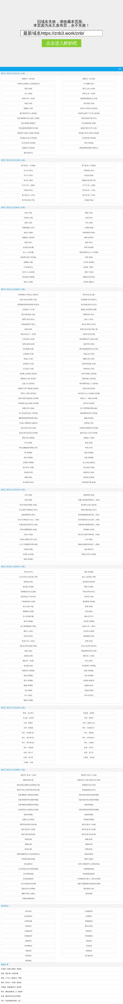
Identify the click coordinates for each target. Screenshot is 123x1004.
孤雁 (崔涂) (28, 477)
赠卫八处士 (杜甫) (89, 88)
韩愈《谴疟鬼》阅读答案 (9, 973)
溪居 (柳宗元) (28, 153)
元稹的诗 (28, 951)
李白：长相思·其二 (28, 733)
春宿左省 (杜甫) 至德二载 (89, 329)
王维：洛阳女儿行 (89, 723)
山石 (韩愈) (89, 539)
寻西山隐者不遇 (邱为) (89, 118)
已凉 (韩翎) (28, 690)
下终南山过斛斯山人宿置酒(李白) (28, 84)
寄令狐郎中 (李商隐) (89, 666)
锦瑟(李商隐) (88, 814)
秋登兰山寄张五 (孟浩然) (89, 108)
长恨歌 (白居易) (28, 554)
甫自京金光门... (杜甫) (28, 334)
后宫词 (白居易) (88, 631)
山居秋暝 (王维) (28, 354)
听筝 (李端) (89, 257)
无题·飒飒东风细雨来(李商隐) (28, 805)
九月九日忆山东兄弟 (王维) (28, 577)
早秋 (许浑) (89, 448)
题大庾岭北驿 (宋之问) (89, 304)
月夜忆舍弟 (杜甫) (89, 334)
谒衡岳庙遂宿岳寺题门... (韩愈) (89, 544)
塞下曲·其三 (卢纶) (88, 195)
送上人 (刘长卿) (28, 252)
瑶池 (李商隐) (28, 675)
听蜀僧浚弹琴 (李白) (28, 324)
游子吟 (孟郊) (28, 180)
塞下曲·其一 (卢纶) (88, 190)
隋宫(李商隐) (28, 814)
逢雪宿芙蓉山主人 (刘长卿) (88, 252)
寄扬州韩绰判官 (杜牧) (89, 651)
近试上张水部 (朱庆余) (89, 646)
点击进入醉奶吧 (61, 43)
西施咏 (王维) (28, 108)
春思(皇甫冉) (88, 854)
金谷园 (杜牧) (28, 666)
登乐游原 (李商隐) (28, 277)
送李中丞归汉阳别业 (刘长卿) (28, 398)
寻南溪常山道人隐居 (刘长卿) (28, 403)
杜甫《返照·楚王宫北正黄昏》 (11, 996)
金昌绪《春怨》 (88, 267)
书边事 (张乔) (28, 472)
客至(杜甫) (28, 849)
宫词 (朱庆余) (28, 636)
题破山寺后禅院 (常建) (89, 309)
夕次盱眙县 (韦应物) (28, 143)
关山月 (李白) (28, 170)
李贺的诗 (28, 956)
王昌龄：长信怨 (88, 757)
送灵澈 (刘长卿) (28, 247)
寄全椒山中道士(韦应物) (28, 138)
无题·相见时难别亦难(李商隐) (89, 795)
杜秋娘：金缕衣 (88, 713)
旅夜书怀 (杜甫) (88, 344)
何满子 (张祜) (89, 272)
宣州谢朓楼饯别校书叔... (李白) (89, 515)
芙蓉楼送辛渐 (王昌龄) (28, 591)
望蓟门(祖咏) (88, 859)
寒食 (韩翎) (89, 606)
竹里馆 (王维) (28, 218)
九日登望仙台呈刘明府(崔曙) (28, 869)
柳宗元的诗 (89, 926)
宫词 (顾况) (89, 611)
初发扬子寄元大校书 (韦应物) (89, 133)
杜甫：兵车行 (89, 747)
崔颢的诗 (28, 941)
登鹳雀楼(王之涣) (28, 227)
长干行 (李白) (28, 175)
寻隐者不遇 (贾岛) (89, 277)
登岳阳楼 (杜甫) (28, 349)
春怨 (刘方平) (89, 616)
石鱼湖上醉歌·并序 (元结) (28, 539)
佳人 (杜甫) (28, 93)
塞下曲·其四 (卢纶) (28, 200)
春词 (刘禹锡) (28, 621)
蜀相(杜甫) (89, 844)
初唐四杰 (89, 951)
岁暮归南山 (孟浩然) (89, 378)
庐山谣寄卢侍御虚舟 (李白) (28, 510)
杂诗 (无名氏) (89, 695)
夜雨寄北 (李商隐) (28, 670)
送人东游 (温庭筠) (89, 462)
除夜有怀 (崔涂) (88, 472)
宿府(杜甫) (28, 839)
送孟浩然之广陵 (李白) (28, 596)
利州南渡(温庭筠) (89, 874)
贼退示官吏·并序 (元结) (89, 128)
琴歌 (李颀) (28, 500)
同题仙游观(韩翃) (28, 898)
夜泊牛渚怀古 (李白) (89, 324)
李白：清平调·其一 (88, 738)
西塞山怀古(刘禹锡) (28, 888)
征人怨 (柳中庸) (28, 616)
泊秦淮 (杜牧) (28, 656)
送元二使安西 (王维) (89, 577)
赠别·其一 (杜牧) (28, 661)
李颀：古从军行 (28, 713)
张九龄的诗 (89, 956)
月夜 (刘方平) (28, 572)
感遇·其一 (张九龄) (28, 79)
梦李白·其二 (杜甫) (28, 98)
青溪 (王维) (28, 103)
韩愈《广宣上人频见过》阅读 (11, 978)
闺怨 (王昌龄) (89, 587)
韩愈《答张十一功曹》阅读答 (11, 982)
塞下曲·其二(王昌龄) (89, 165)
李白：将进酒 (28, 747)
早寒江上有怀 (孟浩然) (28, 393)
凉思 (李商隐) (89, 457)
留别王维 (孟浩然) (89, 388)
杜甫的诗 (89, 916)
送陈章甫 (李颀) (88, 495)
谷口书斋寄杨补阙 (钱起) (89, 408)
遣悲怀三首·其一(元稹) (28, 775)
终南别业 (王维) (88, 369)
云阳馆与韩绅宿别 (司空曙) (88, 428)
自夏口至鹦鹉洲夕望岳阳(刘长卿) (88, 884)
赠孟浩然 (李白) (88, 314)
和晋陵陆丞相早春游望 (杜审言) (28, 304)
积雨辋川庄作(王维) (89, 785)
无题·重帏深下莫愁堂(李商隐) (28, 795)
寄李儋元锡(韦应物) (28, 859)
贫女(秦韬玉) (28, 864)
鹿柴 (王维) (89, 213)
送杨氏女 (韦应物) (28, 148)
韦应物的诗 (89, 936)
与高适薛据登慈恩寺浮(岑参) (28, 128)
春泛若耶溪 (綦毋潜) (28, 123)
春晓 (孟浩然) (89, 237)
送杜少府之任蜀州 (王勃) (28, 299)
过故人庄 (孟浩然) (28, 383)
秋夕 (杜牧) (89, 661)
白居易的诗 (89, 911)
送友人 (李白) (89, 319)
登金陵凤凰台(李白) (89, 790)
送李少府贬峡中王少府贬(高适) (89, 864)
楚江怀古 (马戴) (28, 467)
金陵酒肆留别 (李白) (28, 515)
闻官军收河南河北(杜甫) (28, 824)
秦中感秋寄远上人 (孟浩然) (88, 383)
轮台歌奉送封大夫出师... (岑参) (89, 520)
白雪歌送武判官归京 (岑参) (28, 524)
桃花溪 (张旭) (28, 582)
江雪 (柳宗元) (28, 267)
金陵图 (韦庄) (89, 685)
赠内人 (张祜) (28, 631)
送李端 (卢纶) (89, 423)
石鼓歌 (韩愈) (28, 549)
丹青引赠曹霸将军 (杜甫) (28, 529)
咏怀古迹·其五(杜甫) (89, 834)
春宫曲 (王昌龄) (28, 587)
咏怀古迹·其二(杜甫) (28, 829)
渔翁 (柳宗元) (89, 549)
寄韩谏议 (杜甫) (88, 529)
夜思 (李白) (28, 242)
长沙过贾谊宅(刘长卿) (28, 884)
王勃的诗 (89, 946)
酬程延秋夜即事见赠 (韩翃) (28, 418)
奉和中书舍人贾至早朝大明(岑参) (28, 790)
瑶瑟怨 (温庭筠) (88, 680)
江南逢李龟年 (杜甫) (28, 601)
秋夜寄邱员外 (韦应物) (28, 257)
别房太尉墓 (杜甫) (28, 344)
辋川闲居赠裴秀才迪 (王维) (88, 349)
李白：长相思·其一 (88, 728)
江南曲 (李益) (89, 200)
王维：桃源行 (28, 723)
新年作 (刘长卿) (88, 403)
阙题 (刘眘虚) (89, 418)
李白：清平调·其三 (28, 742)
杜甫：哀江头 (89, 752)
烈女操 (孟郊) (89, 175)
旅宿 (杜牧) (89, 443)
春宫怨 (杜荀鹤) (88, 477)
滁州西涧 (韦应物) (89, 601)
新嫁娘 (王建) (28, 262)
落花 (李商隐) (28, 457)
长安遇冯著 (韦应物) (89, 138)
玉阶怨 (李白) (28, 190)
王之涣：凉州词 (28, 718)
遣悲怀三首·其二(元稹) (89, 775)
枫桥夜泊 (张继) (28, 611)
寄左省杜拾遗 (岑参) (28, 314)
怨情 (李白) (89, 242)
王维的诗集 (28, 921)
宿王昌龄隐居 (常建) (89, 123)
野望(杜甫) (89, 849)
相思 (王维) (28, 223)
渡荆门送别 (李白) (28, 319)
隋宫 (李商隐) (89, 572)
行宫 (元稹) (89, 223)
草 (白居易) (28, 443)
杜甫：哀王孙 (28, 757)
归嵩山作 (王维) (88, 354)
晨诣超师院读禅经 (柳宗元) (88, 148)
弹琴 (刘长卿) (89, 247)
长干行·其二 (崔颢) (88, 185)
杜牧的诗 (28, 926)
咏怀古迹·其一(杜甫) (89, 824)
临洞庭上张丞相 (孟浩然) (28, 373)
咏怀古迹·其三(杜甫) (89, 829)
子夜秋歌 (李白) (88, 170)
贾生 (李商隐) (28, 680)
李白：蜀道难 (89, 733)
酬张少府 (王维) (88, 359)
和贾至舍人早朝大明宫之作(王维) (88, 780)
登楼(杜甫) (28, 844)
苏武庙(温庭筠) (28, 879)
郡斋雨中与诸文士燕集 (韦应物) (28, 133)
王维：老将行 (89, 718)
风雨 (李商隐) (89, 452)
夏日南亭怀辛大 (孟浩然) (28, 113)
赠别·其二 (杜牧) (89, 656)
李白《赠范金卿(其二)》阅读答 (12, 991)
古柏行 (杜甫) (28, 534)
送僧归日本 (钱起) (28, 408)
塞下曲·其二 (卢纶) (28, 195)
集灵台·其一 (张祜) (88, 626)
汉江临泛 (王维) (28, 369)
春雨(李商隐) (88, 805)
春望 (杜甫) (28, 329)
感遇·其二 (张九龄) (88, 79)
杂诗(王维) (89, 218)
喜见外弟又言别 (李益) (28, 428)
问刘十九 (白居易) (28, 272)
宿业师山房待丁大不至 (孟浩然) (89, 113)
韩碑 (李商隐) (28, 559)
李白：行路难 (89, 742)
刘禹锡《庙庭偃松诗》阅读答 (11, 987)
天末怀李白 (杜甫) (28, 339)
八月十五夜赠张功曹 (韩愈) (28, 544)
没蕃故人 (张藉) (88, 438)
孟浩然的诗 (28, 916)
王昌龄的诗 (28, 931)
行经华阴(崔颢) (28, 874)
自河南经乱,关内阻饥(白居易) (28, 809)
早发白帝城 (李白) (89, 591)
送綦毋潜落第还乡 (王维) (89, 98)
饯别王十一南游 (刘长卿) (89, 398)
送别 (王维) (28, 213)
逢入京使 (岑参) (28, 606)
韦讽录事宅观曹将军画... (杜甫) (89, 524)
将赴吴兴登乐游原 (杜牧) (28, 646)
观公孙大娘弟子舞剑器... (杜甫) (89, 534)
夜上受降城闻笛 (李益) (28, 626)
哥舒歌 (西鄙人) (88, 282)
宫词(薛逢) (89, 893)
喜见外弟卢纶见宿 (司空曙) (28, 433)
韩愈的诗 (89, 931)
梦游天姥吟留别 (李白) (89, 510)
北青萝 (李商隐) (28, 462)
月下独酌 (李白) (88, 84)
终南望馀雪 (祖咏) (89, 232)
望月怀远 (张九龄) (89, 295)
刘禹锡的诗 (28, 936)
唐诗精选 (28, 960)
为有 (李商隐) (89, 675)
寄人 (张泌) (28, 695)
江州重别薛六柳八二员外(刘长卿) (88, 879)
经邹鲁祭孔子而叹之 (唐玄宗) (28, 295)
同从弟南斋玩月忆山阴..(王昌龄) (28, 118)
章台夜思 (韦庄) (28, 482)
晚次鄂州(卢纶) (89, 888)
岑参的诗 (89, 941)
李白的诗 (28, 911)
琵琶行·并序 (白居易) (89, 554)
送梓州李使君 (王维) (89, 364)
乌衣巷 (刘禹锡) (88, 621)
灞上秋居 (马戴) (88, 467)
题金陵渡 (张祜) (88, 636)
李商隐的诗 (89, 921)
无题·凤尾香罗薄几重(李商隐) (28, 800)
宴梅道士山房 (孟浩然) (28, 378)
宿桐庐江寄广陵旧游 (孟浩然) (28, 388)
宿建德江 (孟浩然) (28, 237)
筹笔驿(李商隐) (89, 819)
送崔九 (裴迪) (28, 232)
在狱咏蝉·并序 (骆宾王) (89, 299)
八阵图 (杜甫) (89, 227)
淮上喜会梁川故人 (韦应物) (28, 413)
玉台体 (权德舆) (88, 262)
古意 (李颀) (28, 495)
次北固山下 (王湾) (28, 309)
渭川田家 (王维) (88, 103)
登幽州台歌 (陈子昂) (89, 180)
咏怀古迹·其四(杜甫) (28, 834)
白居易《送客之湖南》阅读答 (11, 969)
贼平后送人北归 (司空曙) (89, 433)
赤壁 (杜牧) (89, 641)
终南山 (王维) (28, 359)
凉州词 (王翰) (89, 596)
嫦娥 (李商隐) (28, 685)
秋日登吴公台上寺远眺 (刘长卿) (89, 393)
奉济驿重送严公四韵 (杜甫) (88, 339)
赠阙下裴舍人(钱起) (28, 893)
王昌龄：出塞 (28, 762)
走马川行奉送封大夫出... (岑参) (28, 520)
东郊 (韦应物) (89, 143)
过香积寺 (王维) (28, 364)
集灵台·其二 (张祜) (28, 641)
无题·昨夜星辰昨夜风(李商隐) (89, 809)
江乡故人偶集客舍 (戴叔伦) (28, 423)
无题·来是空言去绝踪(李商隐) (89, 800)
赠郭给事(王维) (28, 780)
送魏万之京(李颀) (28, 819)
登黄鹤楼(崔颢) (89, 869)
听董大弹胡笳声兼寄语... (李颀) (89, 500)
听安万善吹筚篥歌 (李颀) (28, 505)
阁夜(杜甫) (89, 839)
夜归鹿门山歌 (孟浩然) (89, 505)
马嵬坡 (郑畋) (89, 690)
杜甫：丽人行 (28, 752)
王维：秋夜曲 (28, 728)
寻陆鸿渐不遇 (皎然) (89, 482)
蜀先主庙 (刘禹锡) (28, 438)
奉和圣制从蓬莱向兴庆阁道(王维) (28, 785)
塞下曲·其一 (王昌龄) (28, 165)
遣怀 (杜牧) (28, 651)
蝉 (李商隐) (28, 452)
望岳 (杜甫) (28, 88)
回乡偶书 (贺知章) (89, 582)
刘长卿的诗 (28, 946)
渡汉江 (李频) (28, 282)
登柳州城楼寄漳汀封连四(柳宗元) (28, 854)
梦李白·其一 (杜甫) (88, 93)
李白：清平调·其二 (28, 738)
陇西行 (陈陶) (28, 700)
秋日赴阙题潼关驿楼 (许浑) (28, 448)
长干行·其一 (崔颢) (28, 185)
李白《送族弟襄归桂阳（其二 (11, 1001)
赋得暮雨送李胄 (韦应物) (89, 413)
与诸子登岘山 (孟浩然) (89, 373)
